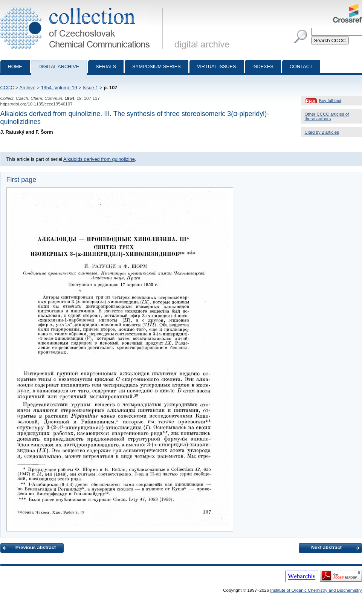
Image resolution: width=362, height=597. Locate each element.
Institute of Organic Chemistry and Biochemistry (316, 590)
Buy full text (330, 100)
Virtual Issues (216, 66)
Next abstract (326, 547)
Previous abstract (35, 547)
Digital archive (58, 66)
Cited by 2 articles (322, 132)
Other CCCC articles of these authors (327, 116)
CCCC (7, 87)
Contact (301, 66)
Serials (106, 66)
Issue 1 (90, 87)
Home (15, 66)
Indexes (262, 66)
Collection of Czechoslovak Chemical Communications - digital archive (83, 7)
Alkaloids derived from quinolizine (99, 159)
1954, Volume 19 (59, 87)
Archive (27, 87)
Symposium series (156, 66)
